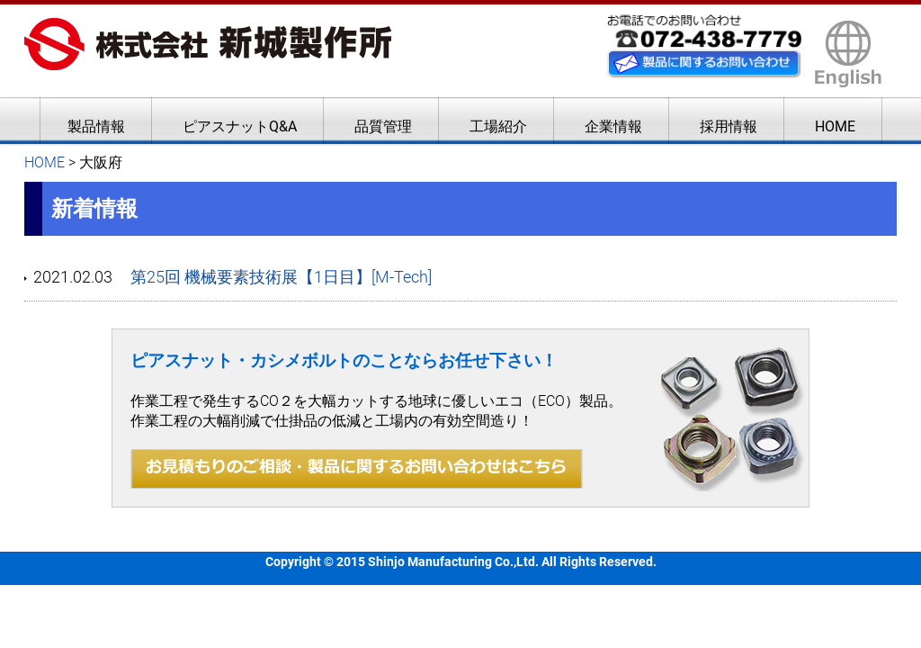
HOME (835, 126)
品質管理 (383, 126)
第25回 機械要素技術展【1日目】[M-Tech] (281, 277)
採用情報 (728, 126)
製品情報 (96, 126)
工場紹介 (498, 126)
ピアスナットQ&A (240, 126)
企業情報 (613, 126)
